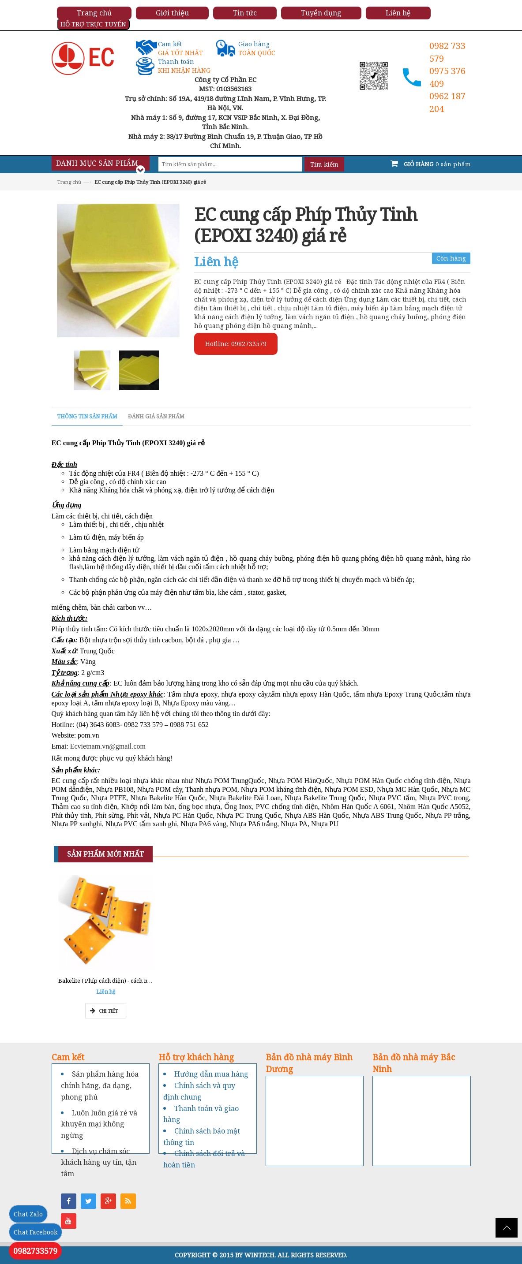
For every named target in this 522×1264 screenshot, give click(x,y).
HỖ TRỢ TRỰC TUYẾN (93, 24)
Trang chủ (69, 182)
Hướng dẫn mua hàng (211, 1074)
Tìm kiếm (324, 164)
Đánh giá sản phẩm (156, 416)
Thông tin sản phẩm (87, 416)
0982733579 (35, 1250)
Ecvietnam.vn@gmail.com (108, 746)
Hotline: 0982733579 (236, 343)
